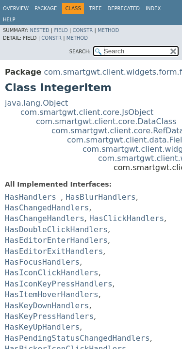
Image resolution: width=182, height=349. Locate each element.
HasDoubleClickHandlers (56, 229)
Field (60, 30)
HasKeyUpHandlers (42, 327)
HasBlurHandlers (101, 197)
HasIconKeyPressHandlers (59, 283)
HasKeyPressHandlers (49, 316)
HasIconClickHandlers (52, 272)
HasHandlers (30, 197)
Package (45, 8)
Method (108, 30)
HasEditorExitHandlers (54, 251)
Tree (95, 8)
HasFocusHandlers (42, 262)
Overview (16, 8)
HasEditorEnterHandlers (56, 240)
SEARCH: (80, 51)
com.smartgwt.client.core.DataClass (106, 121)
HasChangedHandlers (47, 207)
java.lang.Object (36, 103)
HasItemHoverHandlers (52, 294)
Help (9, 19)
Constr (82, 30)
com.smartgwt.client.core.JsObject (86, 112)
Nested (39, 30)
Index (153, 8)
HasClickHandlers (126, 218)
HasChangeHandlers (44, 218)
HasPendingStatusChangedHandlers (77, 338)
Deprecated (123, 8)
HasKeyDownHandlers (47, 305)
